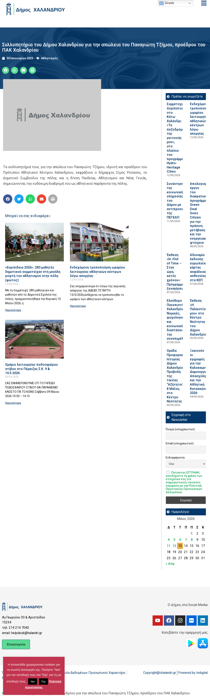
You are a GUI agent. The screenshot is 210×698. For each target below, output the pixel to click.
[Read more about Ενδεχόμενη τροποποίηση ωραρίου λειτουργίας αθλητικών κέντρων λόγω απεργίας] (99, 242)
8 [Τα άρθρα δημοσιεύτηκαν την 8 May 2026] (192, 540)
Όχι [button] (43, 681)
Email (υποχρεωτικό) (180, 443)
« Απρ (170, 564)
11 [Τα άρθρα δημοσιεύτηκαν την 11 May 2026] (168, 546)
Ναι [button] (33, 681)
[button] (5, 70)
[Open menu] (204, 3)
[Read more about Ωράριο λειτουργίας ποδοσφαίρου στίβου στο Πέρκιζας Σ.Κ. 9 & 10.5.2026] (34, 339)
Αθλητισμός (49, 58)
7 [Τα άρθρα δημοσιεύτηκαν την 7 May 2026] (186, 540)
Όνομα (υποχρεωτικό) (180, 429)
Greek (166, 3)
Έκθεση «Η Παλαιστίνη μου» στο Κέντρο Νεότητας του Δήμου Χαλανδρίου (199, 317)
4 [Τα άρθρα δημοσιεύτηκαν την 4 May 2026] (169, 540)
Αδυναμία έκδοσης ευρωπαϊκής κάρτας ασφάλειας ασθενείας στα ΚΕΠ (199, 267)
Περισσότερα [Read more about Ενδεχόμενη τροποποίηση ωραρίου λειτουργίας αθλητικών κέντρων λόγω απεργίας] (78, 306)
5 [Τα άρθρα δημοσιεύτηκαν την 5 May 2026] (174, 540)
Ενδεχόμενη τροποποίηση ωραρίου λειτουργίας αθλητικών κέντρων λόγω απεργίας (97, 271)
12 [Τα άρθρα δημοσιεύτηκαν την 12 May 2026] (174, 546)
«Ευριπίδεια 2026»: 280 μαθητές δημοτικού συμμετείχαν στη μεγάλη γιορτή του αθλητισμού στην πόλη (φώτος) (32, 273)
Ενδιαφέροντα (175, 457)
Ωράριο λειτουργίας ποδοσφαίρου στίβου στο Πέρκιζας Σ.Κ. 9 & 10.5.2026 (31, 369)
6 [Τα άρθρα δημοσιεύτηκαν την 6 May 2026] (180, 540)
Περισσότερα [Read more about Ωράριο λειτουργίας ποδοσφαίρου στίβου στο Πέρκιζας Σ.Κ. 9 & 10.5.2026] (13, 403)
